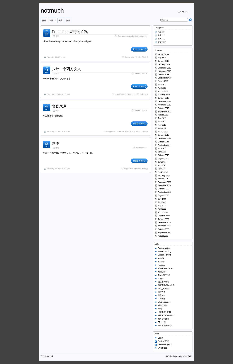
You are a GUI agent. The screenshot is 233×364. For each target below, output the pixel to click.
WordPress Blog (164, 251)
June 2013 (162, 84)
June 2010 (162, 162)
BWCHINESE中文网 (166, 315)
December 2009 (164, 182)
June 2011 (162, 148)
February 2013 (164, 95)
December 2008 (164, 222)
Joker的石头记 (164, 275)
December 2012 (164, 101)
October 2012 (163, 108)
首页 (44, 20)
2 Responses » (141, 148)
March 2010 (163, 172)
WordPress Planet (165, 268)
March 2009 (163, 212)
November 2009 (164, 185)
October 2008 (163, 229)
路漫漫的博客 (163, 282)
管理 (68, 20)
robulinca (57, 94)
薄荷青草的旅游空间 (166, 285)
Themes (161, 262)
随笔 (57, 73)
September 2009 (165, 192)
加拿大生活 (144, 94)
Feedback (162, 265)
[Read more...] (139, 49)
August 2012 (163, 115)
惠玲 (55, 143)
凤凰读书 (161, 295)
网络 (159, 35)
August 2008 (163, 236)
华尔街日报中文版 (165, 325)
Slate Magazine (164, 302)
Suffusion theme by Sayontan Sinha (179, 356)
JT (135, 57)
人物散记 (145, 57)
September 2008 (165, 233)
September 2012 (165, 111)
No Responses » (141, 73)
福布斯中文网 (163, 319)
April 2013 (162, 88)
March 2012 (163, 132)
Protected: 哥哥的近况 (70, 32)
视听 (159, 39)
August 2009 (163, 196)
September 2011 (165, 145)
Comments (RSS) (165, 345)
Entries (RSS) (163, 341)
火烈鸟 (160, 278)
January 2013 (163, 98)
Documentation (164, 248)
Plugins (161, 258)
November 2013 (164, 71)
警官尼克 (59, 106)
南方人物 (161, 292)
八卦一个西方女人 (66, 69)
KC (55, 57)
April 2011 (162, 152)
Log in (160, 338)
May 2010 (162, 165)
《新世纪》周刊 (164, 312)
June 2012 (162, 122)
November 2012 (164, 105)
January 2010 (163, 179)
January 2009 (163, 219)
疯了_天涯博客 (164, 288)
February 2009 (164, 216)
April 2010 (162, 169)
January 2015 (163, 61)
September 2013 (165, 78)
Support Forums (164, 255)
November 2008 (164, 226)
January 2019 (163, 54)
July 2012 (162, 118)
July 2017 (162, 58)
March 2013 (163, 91)
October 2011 (163, 142)
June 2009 (162, 202)
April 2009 (162, 209)
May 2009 (162, 206)
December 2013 (164, 68)
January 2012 (163, 135)
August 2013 (163, 81)
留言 (61, 20)
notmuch (52, 10)
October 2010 (163, 155)
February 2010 (164, 175)
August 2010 (163, 159)
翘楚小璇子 (162, 272)
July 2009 (162, 199)
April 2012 (162, 128)
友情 (52, 21)
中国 (139, 57)
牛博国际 (161, 299)
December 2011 (164, 138)
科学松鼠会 (162, 305)
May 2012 (162, 125)
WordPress (162, 348)
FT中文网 (162, 322)
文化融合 (145, 131)
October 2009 (163, 189)
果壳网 (160, 309)
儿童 (57, 36)
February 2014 (164, 64)
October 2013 (163, 74)
